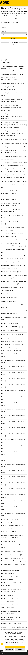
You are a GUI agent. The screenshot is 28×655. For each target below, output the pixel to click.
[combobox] (14, 34)
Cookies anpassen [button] (9, 649)
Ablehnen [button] (20, 649)
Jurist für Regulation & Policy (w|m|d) (12, 338)
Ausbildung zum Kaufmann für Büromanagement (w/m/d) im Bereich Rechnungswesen (12, 116)
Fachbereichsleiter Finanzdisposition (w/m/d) (14, 294)
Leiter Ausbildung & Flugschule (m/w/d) (12, 551)
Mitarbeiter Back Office (7, 595)
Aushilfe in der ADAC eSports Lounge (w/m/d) (14, 181)
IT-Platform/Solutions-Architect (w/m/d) (12, 334)
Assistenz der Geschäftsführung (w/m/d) (12, 83)
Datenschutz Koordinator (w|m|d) (11, 272)
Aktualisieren (14, 38)
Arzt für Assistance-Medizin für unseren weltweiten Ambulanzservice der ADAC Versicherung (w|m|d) (12, 68)
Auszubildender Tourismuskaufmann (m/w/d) (14, 240)
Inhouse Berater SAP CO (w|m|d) (10, 323)
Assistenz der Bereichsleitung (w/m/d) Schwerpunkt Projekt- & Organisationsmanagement (12, 77)
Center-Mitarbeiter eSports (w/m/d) (11, 262)
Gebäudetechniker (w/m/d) (9, 297)
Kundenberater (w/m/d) (8, 541)
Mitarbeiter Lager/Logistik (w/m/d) (11, 623)
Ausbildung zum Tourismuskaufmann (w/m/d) (14, 139)
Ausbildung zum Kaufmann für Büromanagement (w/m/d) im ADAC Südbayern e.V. (11, 107)
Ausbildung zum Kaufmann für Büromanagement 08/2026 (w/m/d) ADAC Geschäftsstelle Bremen (13, 133)
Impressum (3, 653)
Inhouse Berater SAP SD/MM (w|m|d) (12, 327)
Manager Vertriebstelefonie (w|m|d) (11, 555)
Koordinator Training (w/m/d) (9, 519)
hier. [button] (20, 644)
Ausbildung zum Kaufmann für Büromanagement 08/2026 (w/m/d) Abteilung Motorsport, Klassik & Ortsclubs (14, 124)
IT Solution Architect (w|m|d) (9, 330)
